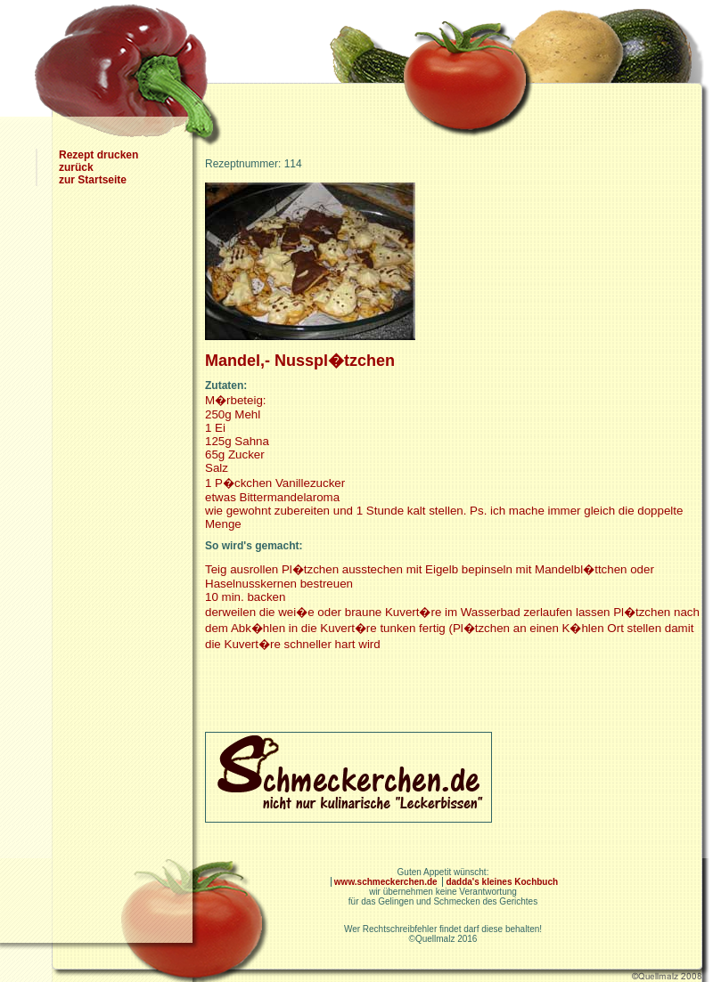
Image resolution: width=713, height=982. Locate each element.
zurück (76, 167)
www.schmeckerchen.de (387, 882)
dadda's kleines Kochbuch (502, 882)
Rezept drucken (98, 155)
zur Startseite (93, 180)
